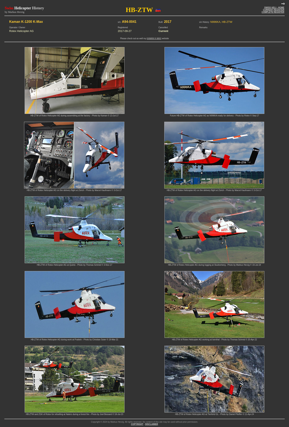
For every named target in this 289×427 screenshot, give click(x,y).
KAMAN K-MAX (154, 38)
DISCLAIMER (151, 424)
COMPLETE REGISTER (273, 12)
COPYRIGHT (137, 424)
